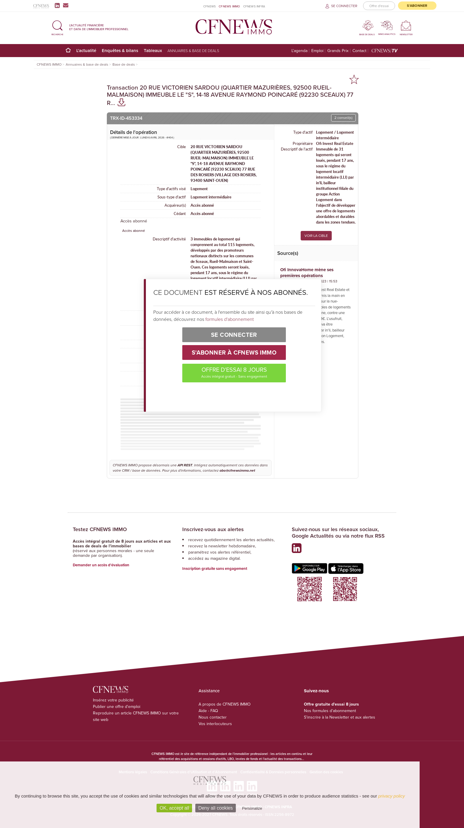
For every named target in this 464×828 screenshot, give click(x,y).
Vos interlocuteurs (215, 724)
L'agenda (299, 51)
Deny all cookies (215, 808)
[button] (57, 27)
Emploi (317, 51)
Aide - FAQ (208, 711)
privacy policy (391, 795)
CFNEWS (209, 6)
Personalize (252, 808)
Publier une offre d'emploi (116, 707)
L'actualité (86, 50)
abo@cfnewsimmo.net (237, 470)
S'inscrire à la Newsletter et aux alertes (339, 717)
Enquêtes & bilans (120, 50)
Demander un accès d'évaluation (101, 565)
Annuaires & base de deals (193, 50)
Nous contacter (213, 717)
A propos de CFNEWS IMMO (225, 704)
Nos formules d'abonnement (330, 711)
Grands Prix (338, 51)
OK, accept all (174, 808)
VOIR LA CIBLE (316, 235)
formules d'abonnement (229, 319)
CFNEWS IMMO (229, 6)
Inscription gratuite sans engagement (214, 568)
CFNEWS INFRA (254, 6)
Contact (359, 51)
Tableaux (153, 50)
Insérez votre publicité (113, 700)
